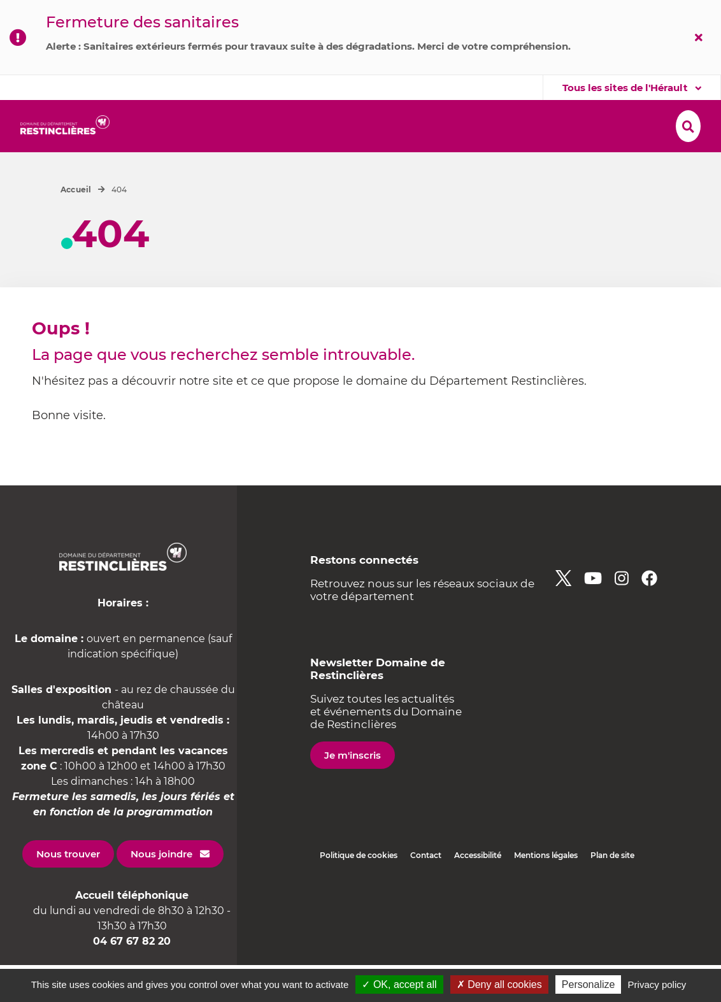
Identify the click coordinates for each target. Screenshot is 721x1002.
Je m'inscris (352, 792)
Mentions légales (546, 892)
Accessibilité (477, 892)
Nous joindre (161, 891)
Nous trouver (68, 891)
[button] (175, 126)
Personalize (588, 984)
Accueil (76, 226)
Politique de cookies (358, 892)
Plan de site (612, 892)
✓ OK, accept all (399, 984)
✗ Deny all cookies (499, 984)
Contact (425, 892)
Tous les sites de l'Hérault (626, 88)
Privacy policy (657, 984)
